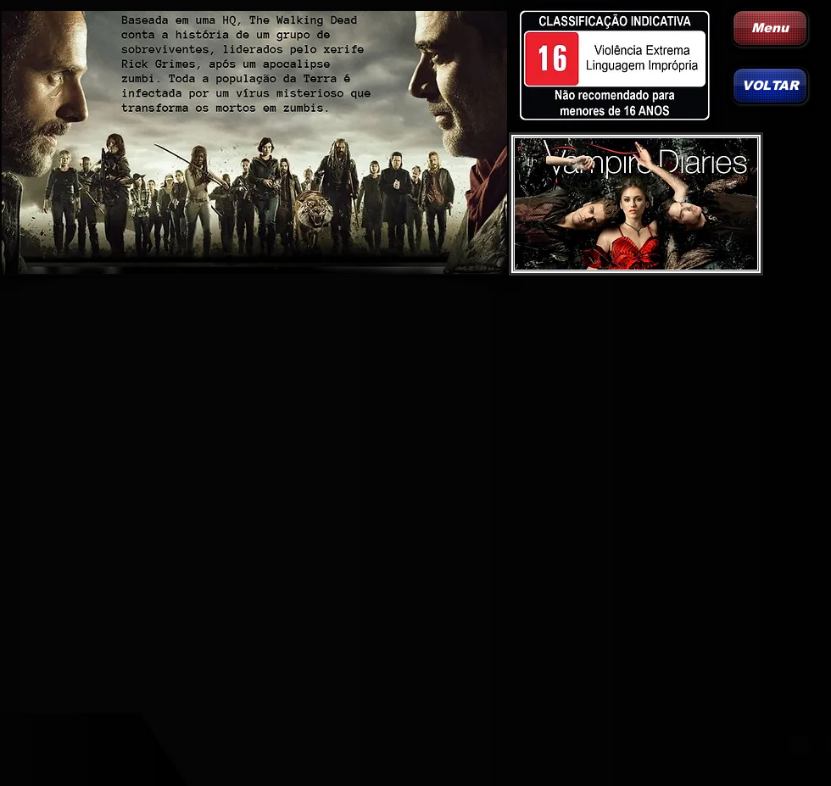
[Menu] (770, 28)
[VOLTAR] (770, 85)
